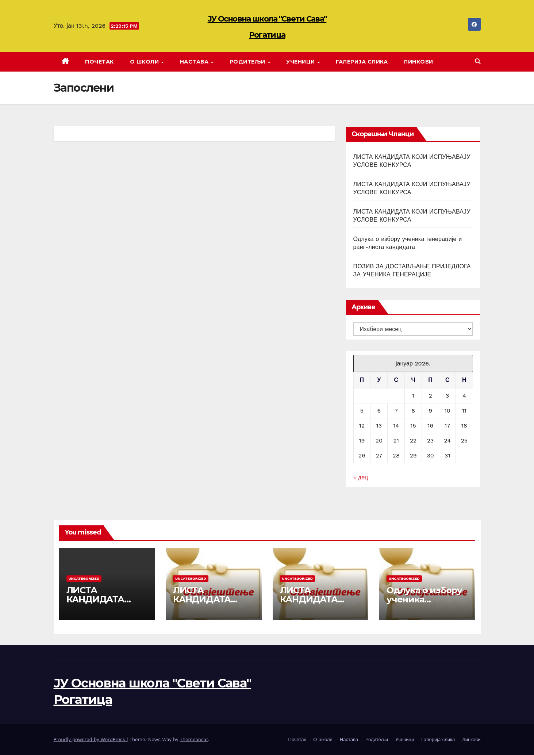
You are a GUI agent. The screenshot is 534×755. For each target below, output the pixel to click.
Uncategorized (84, 578)
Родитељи (248, 61)
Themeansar (194, 739)
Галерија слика (362, 61)
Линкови (418, 61)
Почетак (99, 61)
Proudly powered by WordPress (90, 739)
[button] (478, 61)
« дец (360, 477)
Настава (195, 61)
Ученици (301, 61)
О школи (145, 61)
